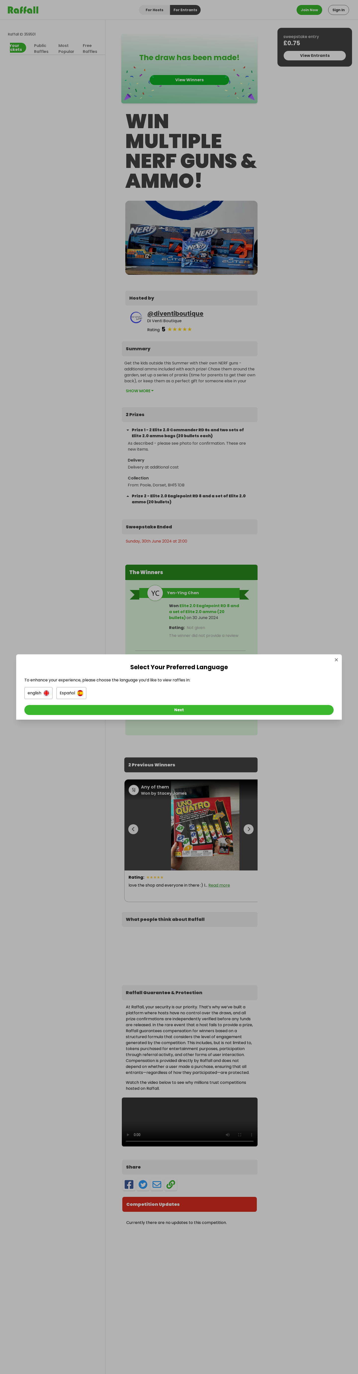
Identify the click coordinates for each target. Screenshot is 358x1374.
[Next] (179, 711)
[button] (123, 695)
